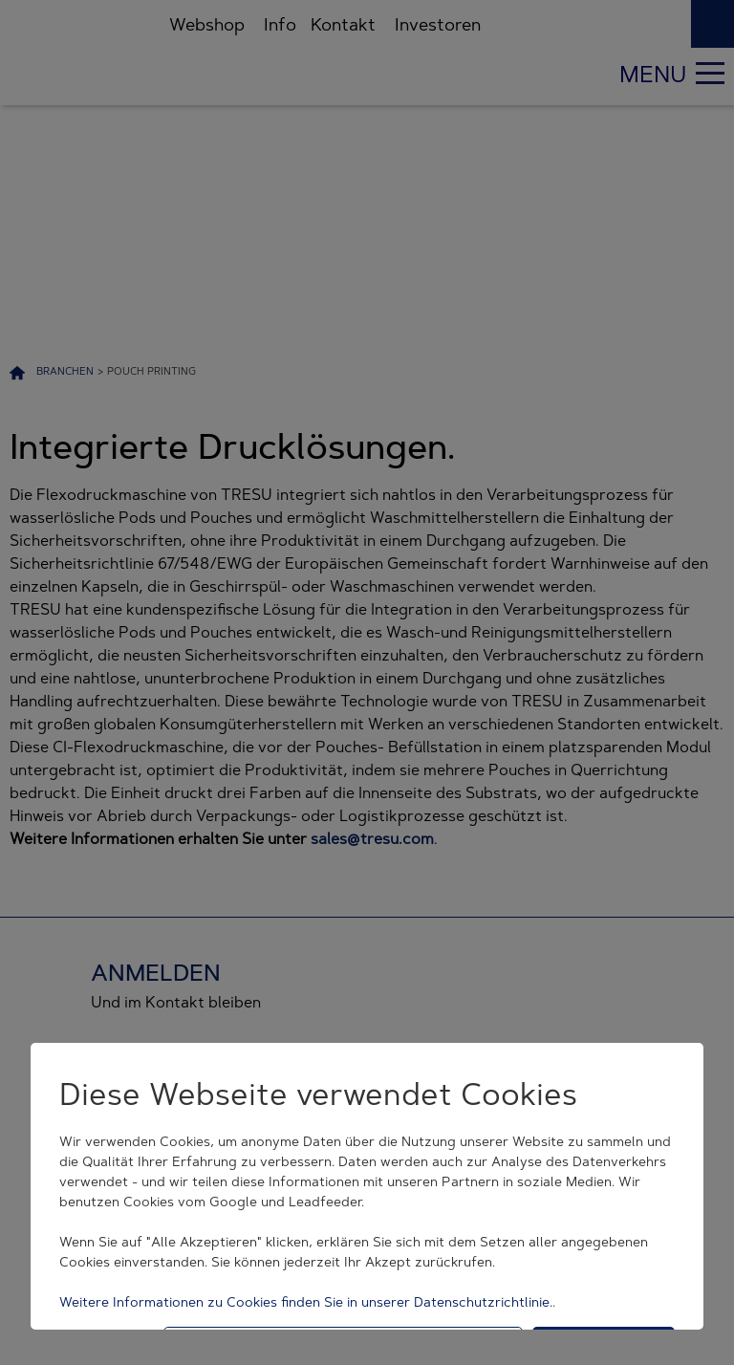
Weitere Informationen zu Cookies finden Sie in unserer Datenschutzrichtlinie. (305, 1302)
